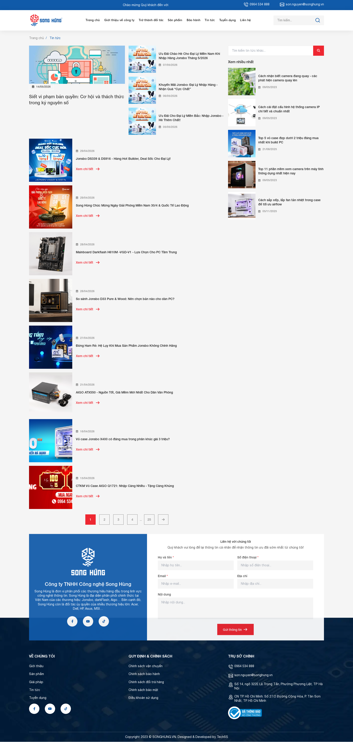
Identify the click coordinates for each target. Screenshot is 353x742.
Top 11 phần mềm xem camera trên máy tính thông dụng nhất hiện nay (291, 171)
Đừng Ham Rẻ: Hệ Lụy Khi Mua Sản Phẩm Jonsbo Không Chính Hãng (126, 346)
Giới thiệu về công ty (118, 20)
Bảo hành (195, 20)
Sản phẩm (175, 20)
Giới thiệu (36, 666)
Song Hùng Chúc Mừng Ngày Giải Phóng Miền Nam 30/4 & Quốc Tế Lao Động (132, 205)
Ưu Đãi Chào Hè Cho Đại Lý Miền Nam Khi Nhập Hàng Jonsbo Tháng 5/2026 (189, 56)
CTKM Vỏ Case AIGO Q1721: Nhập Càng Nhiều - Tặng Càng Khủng (125, 486)
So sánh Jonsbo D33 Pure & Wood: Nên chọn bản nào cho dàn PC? (125, 299)
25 (149, 520)
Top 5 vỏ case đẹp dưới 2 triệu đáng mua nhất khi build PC (288, 140)
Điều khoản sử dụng (143, 698)
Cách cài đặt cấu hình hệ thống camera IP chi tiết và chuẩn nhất (289, 109)
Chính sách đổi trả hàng (146, 682)
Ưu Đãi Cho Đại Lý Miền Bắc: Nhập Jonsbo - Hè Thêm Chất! (191, 118)
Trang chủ (91, 20)
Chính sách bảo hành (144, 674)
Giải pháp (36, 682)
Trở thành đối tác (150, 20)
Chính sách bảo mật (143, 690)
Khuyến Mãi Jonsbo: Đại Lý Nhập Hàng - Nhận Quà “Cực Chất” (188, 87)
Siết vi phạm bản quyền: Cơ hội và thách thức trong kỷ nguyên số (76, 100)
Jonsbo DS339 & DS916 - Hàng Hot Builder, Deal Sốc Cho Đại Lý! (123, 159)
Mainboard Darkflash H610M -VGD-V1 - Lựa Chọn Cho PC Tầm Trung (126, 252)
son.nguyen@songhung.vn (253, 675)
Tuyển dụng (229, 20)
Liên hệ (247, 20)
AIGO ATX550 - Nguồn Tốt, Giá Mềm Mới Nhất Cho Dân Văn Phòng (124, 392)
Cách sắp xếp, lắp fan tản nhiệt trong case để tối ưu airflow (289, 202)
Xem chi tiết (88, 169)
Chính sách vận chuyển (146, 666)
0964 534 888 (244, 666)
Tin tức (211, 20)
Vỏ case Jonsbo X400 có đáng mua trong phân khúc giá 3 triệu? (123, 439)
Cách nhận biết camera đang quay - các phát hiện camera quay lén (287, 78)
